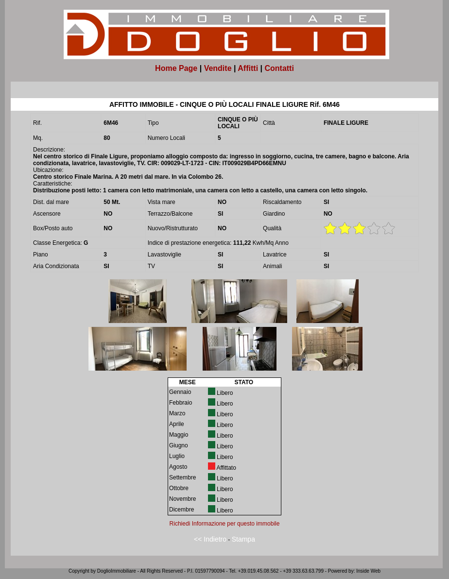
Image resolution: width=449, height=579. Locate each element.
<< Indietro (210, 539)
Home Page (176, 68)
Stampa (243, 539)
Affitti (248, 68)
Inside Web (368, 571)
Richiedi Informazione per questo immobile (225, 523)
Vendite (218, 68)
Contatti (279, 68)
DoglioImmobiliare (116, 571)
